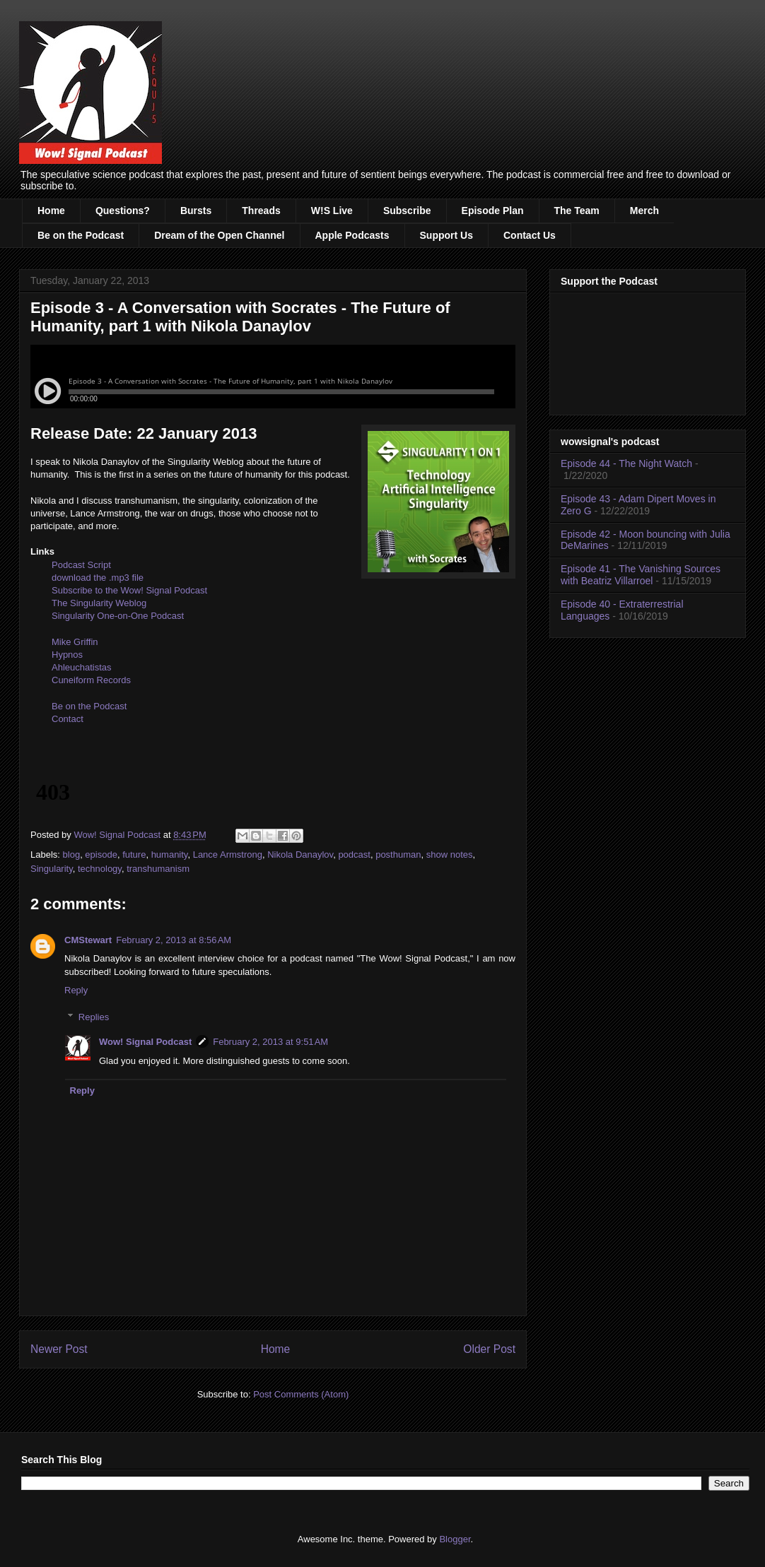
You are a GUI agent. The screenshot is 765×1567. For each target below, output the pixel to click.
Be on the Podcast (80, 235)
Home (51, 210)
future (134, 854)
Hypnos (67, 654)
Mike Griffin (75, 642)
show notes (449, 854)
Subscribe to (78, 590)
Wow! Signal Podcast (145, 1041)
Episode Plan (493, 210)
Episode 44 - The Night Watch (626, 463)
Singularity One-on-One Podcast (118, 615)
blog (72, 854)
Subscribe (407, 210)
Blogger (454, 1539)
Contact (67, 719)
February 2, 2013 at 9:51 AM (270, 1041)
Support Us (446, 235)
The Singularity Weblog (99, 603)
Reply (76, 990)
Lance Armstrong (227, 854)
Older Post (489, 1349)
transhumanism (158, 868)
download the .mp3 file (98, 577)
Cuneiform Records (91, 680)
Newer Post (59, 1349)
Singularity (51, 868)
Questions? (122, 210)
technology (100, 868)
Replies (93, 1017)
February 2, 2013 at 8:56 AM (173, 940)
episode (101, 854)
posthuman (398, 854)
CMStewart (88, 940)
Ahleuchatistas (82, 667)
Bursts (195, 210)
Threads (261, 210)
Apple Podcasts (352, 235)
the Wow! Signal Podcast (156, 590)
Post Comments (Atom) (301, 1394)
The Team (577, 210)
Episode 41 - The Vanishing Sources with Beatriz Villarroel (640, 574)
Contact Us (529, 235)
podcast (354, 854)
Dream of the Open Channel (219, 235)
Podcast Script (81, 565)
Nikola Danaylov (300, 854)
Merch (644, 210)
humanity (169, 854)
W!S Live (332, 210)
